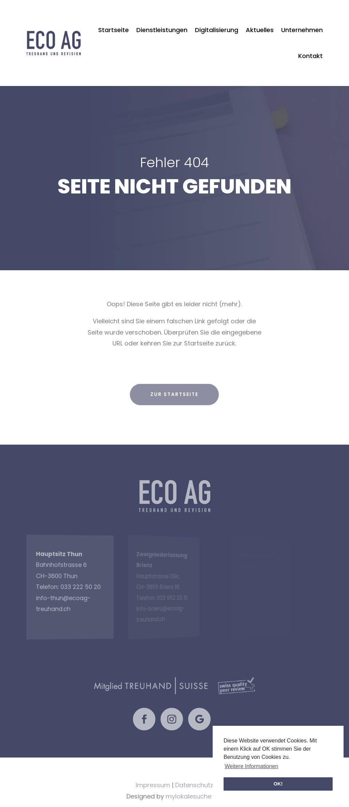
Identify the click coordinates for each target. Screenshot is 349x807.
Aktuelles (260, 18)
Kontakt (310, 44)
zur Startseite (174, 405)
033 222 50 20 (68, 587)
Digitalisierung (216, 18)
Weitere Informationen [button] (251, 766)
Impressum (153, 796)
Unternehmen (302, 18)
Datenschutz (194, 796)
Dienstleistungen (161, 18)
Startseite (113, 18)
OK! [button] (278, 784)
